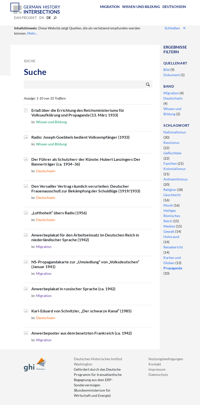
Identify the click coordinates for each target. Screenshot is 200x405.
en (41, 17)
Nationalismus (174, 132)
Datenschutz (158, 374)
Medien (169, 226)
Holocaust (171, 236)
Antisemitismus (175, 179)
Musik (168, 205)
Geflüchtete (172, 153)
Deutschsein (174, 6)
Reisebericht (173, 247)
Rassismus (171, 142)
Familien (170, 163)
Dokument (172, 75)
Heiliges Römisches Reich (171, 215)
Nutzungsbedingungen (166, 359)
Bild (166, 69)
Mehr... (32, 33)
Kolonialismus (174, 169)
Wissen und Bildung (141, 6)
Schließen (175, 28)
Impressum (157, 369)
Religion (170, 189)
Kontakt (155, 364)
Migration (110, 6)
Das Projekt (25, 17)
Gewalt (169, 231)
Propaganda (172, 268)
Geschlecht (172, 195)
